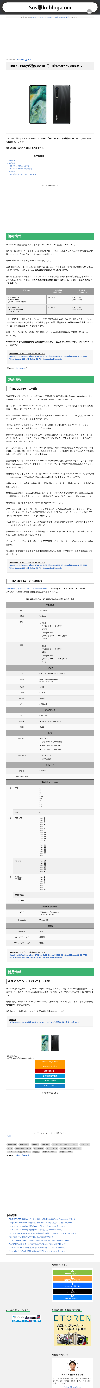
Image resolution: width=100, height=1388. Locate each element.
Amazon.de (21, 368)
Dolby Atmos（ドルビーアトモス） (65, 1144)
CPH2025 (45, 1144)
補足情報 (11, 172)
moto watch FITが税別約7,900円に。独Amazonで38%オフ (31, 1237)
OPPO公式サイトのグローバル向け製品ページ (26, 588)
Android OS (24, 1144)
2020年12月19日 (24, 60)
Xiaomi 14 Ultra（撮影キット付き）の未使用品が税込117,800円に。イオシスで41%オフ (42, 1233)
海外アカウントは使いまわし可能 (23, 174)
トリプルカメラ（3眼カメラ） (71, 1148)
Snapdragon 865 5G (23, 1148)
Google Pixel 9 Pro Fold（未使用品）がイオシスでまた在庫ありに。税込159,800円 (40, 1223)
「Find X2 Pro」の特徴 (19, 166)
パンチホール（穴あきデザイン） (19, 1152)
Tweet (9, 1136)
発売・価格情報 (22, 1155)
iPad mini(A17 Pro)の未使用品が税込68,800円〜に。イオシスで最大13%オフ (38, 1251)
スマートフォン (52, 1148)
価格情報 (11, 160)
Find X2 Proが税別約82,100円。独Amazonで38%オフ (46, 66)
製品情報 (11, 163)
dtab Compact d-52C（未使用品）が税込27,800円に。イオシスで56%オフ (37, 1248)
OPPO (10, 1148)
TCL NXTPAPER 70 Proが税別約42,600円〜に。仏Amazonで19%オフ (35, 1230)
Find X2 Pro (85, 1144)
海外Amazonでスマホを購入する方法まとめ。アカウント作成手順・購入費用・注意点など (44, 1022)
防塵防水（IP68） (66, 1152)
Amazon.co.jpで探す (50, 1062)
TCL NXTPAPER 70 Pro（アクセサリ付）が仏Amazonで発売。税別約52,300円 (39, 1240)
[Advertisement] (50, 38)
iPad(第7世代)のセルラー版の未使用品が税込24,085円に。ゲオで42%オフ (37, 1244)
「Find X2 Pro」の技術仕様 (21, 169)
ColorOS (35, 1144)
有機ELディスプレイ (50, 1152)
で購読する (72, 1272)
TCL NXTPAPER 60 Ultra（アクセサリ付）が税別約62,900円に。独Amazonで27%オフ (42, 1219)
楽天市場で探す (50, 1071)
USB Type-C (38, 1148)
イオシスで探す (50, 1086)
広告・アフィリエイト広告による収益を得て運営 (50, 17)
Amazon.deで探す (50, 1066)
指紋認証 (36, 1152)
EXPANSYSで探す (50, 1076)
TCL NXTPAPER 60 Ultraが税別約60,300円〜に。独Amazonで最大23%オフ (38, 1226)
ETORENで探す (50, 1081)
